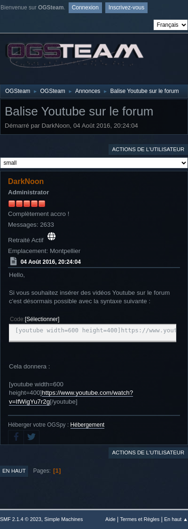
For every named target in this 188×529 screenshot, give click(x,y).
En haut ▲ (176, 519)
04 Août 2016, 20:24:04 (51, 261)
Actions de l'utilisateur (148, 149)
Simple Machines (63, 519)
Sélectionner (42, 319)
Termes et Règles (139, 519)
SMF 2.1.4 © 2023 (20, 519)
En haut (14, 471)
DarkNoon (26, 181)
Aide (110, 519)
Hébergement (87, 425)
